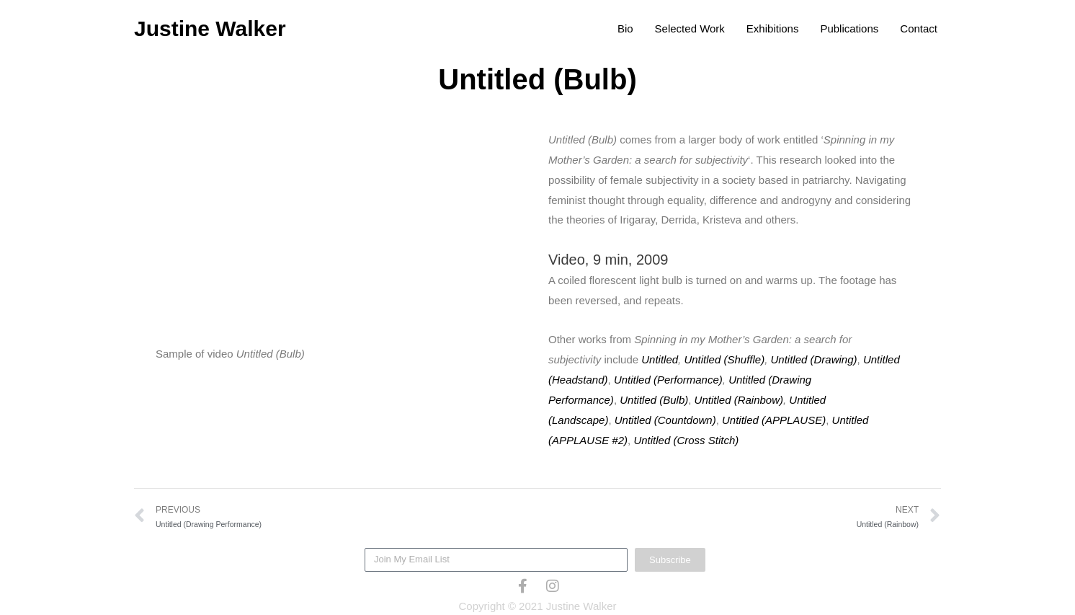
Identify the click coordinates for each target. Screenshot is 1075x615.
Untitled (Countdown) (665, 420)
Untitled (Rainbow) (739, 400)
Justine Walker (210, 28)
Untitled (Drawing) (814, 359)
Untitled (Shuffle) (724, 359)
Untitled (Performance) (668, 379)
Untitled (659, 359)
